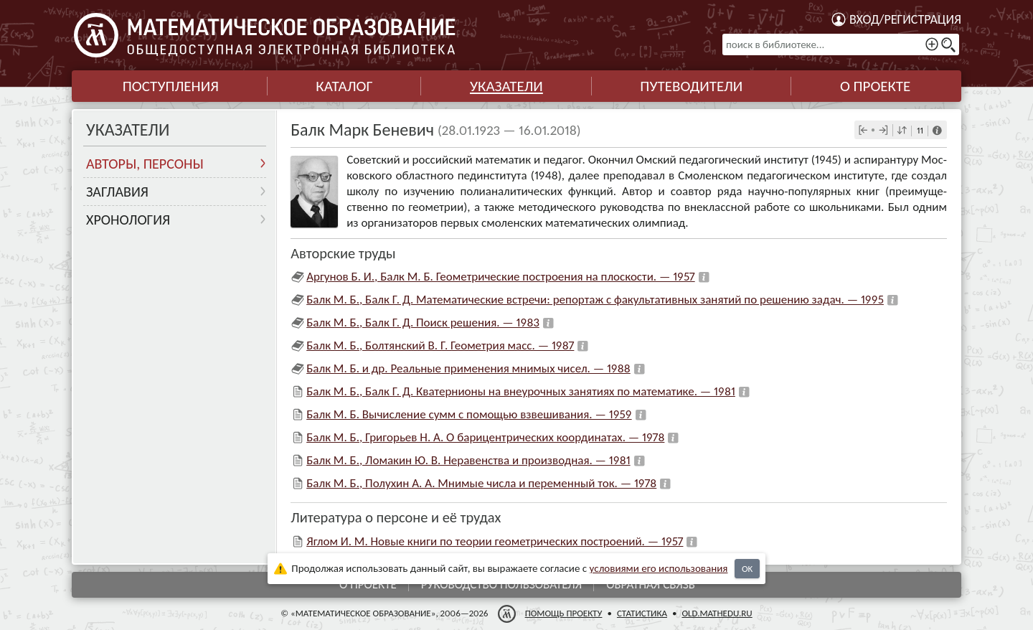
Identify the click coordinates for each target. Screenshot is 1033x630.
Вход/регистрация (905, 19)
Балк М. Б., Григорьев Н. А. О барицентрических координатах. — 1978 (485, 437)
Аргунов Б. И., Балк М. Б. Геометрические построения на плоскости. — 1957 (500, 276)
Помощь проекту (564, 613)
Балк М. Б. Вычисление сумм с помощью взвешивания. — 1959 (468, 414)
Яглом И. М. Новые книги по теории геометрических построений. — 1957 (494, 541)
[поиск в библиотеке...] (840, 44)
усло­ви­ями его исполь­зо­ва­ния (659, 568)
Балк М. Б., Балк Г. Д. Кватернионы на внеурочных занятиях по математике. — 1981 (520, 391)
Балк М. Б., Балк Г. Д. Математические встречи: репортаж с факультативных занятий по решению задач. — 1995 (595, 299)
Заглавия (117, 191)
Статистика (642, 613)
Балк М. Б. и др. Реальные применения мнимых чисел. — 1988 (468, 368)
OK (747, 568)
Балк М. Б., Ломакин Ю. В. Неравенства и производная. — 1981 (468, 460)
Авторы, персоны (145, 163)
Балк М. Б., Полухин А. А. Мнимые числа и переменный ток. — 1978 (481, 483)
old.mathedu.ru (716, 613)
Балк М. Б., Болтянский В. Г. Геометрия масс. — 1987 (440, 345)
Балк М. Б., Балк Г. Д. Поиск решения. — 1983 (422, 322)
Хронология (128, 219)
